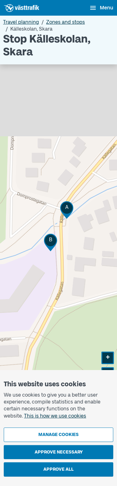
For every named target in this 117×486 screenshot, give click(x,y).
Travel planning (21, 22)
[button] (66, 209)
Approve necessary (59, 452)
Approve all (58, 469)
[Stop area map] (58, 234)
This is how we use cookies (55, 416)
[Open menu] (101, 8)
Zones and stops (65, 22)
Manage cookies (58, 434)
